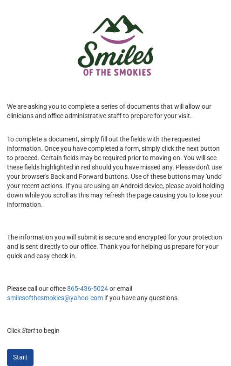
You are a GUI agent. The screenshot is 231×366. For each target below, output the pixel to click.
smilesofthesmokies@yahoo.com (55, 298)
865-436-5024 (87, 288)
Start (20, 357)
